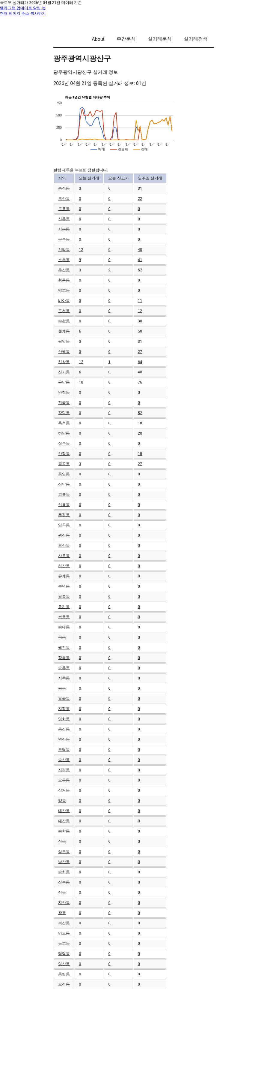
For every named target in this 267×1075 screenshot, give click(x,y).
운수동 (64, 239)
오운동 (64, 780)
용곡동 (64, 698)
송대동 (64, 627)
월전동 (64, 647)
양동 (62, 800)
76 (140, 382)
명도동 (64, 933)
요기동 (64, 606)
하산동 (64, 566)
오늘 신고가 (118, 178)
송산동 (64, 759)
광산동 (64, 535)
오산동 (64, 545)
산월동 (64, 351)
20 (140, 433)
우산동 (64, 270)
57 (140, 270)
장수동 (64, 443)
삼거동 (64, 790)
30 (140, 321)
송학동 (64, 831)
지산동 (64, 902)
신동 (62, 841)
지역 (62, 178)
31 (140, 188)
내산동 (64, 811)
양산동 (64, 964)
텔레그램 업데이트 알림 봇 (23, 8)
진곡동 (64, 402)
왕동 (62, 913)
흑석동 (64, 423)
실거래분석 (160, 39)
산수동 (64, 882)
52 (140, 413)
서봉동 (64, 229)
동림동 (64, 974)
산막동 (64, 484)
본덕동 (64, 586)
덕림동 (64, 953)
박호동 (64, 290)
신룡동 (64, 504)
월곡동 (64, 464)
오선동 (64, 984)
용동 (62, 688)
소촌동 (64, 259)
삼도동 (64, 851)
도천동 (64, 311)
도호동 (64, 208)
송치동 (64, 872)
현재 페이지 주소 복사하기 (23, 13)
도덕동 (64, 749)
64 (140, 362)
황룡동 (64, 280)
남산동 (64, 862)
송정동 (64, 188)
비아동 (64, 300)
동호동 (64, 943)
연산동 (64, 739)
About (98, 39)
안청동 (64, 392)
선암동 (64, 249)
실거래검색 (196, 39)
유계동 (64, 576)
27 (140, 351)
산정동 (64, 453)
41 (140, 259)
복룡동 (64, 617)
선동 (62, 892)
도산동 (64, 198)
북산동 (64, 923)
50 (140, 331)
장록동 (64, 657)
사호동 (64, 555)
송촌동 (64, 668)
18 (81, 382)
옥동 (62, 637)
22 (140, 198)
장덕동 (64, 413)
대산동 (64, 821)
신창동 (64, 362)
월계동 (64, 331)
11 (140, 300)
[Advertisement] (133, 1032)
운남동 (64, 382)
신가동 (64, 372)
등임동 (64, 474)
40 (140, 249)
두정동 (64, 515)
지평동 (64, 770)
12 (81, 249)
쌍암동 (64, 341)
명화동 (64, 719)
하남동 (64, 433)
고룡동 (64, 494)
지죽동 (64, 678)
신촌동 (64, 219)
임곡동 (64, 525)
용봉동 (64, 596)
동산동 (64, 729)
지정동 (64, 708)
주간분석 (126, 39)
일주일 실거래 (150, 178)
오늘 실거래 (89, 178)
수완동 (64, 321)
